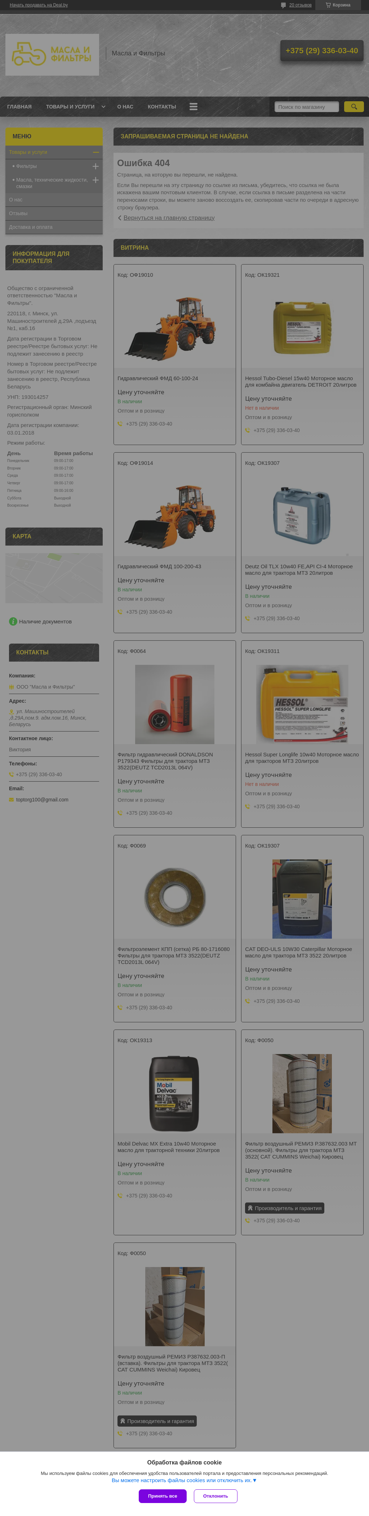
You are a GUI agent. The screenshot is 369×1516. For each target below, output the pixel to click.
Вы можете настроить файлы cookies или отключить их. (182, 1480)
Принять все (162, 1496)
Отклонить (215, 1496)
